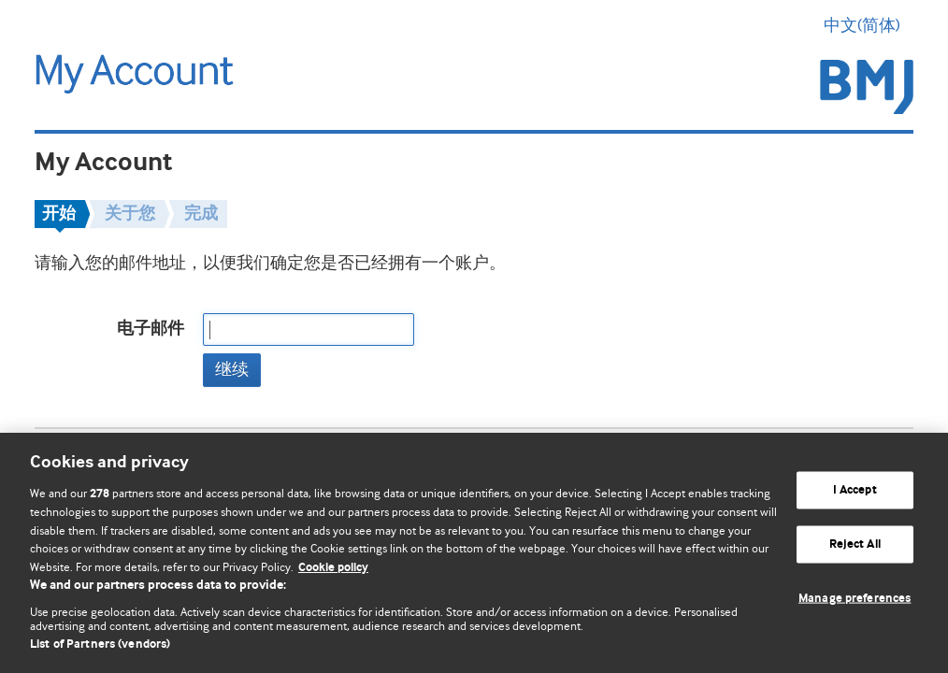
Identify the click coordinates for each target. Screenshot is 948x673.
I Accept (855, 490)
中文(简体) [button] (868, 25)
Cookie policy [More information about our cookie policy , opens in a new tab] (333, 568)
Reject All (855, 544)
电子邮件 (150, 329)
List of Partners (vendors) (100, 644)
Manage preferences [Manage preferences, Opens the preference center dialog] (854, 598)
